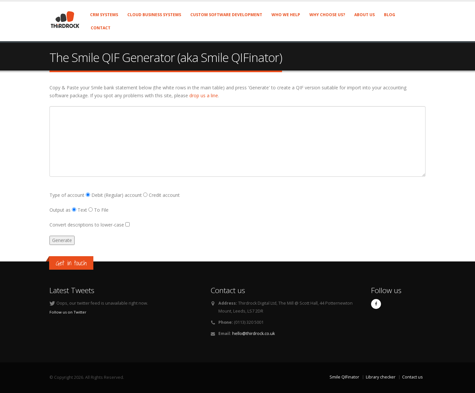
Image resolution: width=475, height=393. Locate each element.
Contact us (412, 377)
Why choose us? (327, 14)
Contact (101, 28)
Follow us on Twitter (67, 312)
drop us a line (203, 95)
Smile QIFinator (344, 377)
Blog (389, 14)
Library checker (381, 377)
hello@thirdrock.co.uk (253, 333)
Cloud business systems (154, 14)
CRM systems (104, 14)
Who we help (285, 14)
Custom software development (226, 14)
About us (364, 14)
